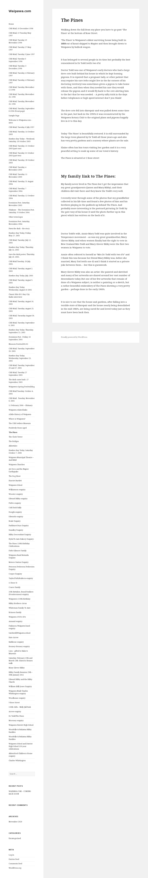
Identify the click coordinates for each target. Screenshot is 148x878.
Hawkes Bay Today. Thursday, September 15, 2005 (21, 331)
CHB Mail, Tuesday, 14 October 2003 (21, 133)
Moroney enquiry (16, 720)
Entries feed (14, 859)
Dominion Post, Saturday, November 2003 (19, 204)
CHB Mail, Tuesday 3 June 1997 (22, 54)
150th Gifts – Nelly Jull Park (20, 707)
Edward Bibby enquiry (18, 498)
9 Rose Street (14, 702)
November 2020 (15, 821)
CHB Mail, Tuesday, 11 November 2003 (18, 175)
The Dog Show (15, 476)
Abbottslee (13, 446)
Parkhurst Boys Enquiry (19, 525)
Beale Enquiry (15, 521)
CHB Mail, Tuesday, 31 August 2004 (21, 182)
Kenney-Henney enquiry (19, 646)
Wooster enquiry (16, 494)
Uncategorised (15, 838)
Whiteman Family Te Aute (19, 608)
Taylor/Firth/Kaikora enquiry (21, 578)
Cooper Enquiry (15, 574)
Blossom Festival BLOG (18, 344)
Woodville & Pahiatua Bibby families (20, 730)
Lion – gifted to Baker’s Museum (18, 652)
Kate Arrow (13, 637)
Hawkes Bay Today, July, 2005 (21, 275)
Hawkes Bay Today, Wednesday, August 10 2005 (20, 288)
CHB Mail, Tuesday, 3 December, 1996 (17, 67)
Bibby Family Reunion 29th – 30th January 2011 (21, 673)
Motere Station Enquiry (18, 562)
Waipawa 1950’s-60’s (17, 617)
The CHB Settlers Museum (20, 423)
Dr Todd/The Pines (16, 716)
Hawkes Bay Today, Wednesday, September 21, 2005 (20, 358)
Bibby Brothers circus (18, 603)
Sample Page (14, 115)
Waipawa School (15, 485)
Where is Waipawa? (17, 419)
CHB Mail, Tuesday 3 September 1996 (17, 60)
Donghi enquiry (15, 512)
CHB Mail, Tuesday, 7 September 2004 (17, 189)
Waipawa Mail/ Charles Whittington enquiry (18, 692)
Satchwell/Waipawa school (19, 633)
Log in (11, 855)
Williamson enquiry (17, 489)
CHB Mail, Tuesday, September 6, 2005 (22, 324)
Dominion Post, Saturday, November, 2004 (19, 222)
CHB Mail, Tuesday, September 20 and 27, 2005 (22, 366)
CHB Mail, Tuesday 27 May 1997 (20, 48)
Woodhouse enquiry (17, 698)
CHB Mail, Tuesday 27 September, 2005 (18, 373)
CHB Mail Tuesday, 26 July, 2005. (20, 262)
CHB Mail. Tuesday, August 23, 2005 (21, 309)
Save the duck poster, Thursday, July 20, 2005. (22, 255)
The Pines (13, 432)
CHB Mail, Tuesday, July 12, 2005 (20, 241)
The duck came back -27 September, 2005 (19, 380)
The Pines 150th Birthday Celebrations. (19, 544)
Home (11, 24)
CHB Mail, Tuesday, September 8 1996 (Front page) (22, 109)
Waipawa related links (18, 410)
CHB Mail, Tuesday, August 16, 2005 (21, 302)
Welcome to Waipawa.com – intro (20, 121)
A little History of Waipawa (20, 414)
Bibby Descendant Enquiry (20, 534)
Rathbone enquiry (16, 642)
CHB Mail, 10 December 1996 (21, 28)
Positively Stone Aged (18, 428)
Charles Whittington (17, 760)
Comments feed (15, 863)
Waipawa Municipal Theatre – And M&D (21, 458)
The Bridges (14, 441)
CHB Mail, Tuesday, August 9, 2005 (21, 281)
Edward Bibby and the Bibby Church (20, 680)
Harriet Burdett (15, 480)
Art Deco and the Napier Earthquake (19, 470)
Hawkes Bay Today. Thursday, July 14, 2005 (21, 248)
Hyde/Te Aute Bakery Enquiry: (21, 539)
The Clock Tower (16, 437)
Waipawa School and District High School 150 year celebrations (21, 746)
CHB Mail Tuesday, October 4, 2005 (21, 392)
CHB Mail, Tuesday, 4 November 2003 (17, 168)
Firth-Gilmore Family (17, 550)
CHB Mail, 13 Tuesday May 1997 (20, 34)
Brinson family (15, 612)
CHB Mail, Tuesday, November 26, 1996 (21, 95)
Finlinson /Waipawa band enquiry (19, 627)
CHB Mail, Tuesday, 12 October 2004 (21, 196)
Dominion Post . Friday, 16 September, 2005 (20, 338)
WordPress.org (15, 868)
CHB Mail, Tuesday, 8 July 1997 (21, 127)
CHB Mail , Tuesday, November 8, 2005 (22, 399)
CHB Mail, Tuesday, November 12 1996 (21, 88)
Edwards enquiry (16, 516)
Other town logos (16, 217)
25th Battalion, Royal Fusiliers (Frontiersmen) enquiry (21, 593)
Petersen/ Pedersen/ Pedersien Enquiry (21, 568)
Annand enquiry (15, 621)
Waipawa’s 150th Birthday (19, 599)
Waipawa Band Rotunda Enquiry (19, 556)
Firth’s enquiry (15, 503)
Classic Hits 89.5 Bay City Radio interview (19, 295)
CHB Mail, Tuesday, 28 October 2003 (21, 161)
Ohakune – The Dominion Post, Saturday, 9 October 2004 (21, 211)
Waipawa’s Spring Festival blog (22, 386)
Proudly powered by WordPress (74, 337)
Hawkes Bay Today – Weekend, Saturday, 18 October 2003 (22, 140)
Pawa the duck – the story (19, 228)
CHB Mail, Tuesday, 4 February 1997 (22, 74)
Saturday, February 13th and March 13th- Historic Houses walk (21, 660)
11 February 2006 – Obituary (21, 405)
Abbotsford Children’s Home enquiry (20, 754)
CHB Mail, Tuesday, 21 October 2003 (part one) (21, 147)
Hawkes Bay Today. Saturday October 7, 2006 (21, 451)
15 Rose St (13, 583)
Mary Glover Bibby (17, 668)
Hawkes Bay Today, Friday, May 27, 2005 (20, 234)
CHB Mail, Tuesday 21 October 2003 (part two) (21, 154)
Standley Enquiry (16, 530)
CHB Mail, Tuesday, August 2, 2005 (21, 269)
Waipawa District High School (21, 725)
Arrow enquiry (15, 711)
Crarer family (14, 587)
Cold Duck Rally (15, 507)
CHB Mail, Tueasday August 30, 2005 (22, 316)
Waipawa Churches (17, 464)
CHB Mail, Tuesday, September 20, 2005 (22, 349)
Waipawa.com (20, 11)
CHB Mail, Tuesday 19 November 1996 (18, 41)
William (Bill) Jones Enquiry (20, 686)
